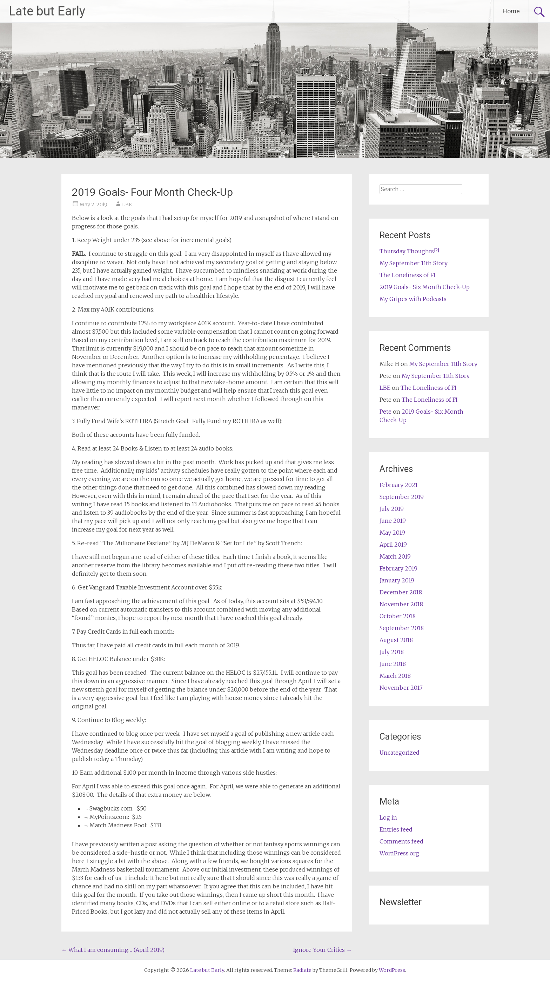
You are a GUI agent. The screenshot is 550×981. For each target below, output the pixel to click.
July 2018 (392, 651)
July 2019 (392, 508)
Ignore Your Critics (322, 949)
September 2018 (402, 628)
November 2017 (401, 687)
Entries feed (396, 829)
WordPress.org (399, 853)
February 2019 (398, 568)
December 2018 (401, 592)
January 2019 (397, 580)
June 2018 (393, 663)
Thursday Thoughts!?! (409, 251)
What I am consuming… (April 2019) (113, 949)
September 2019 (402, 496)
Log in (388, 817)
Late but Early (47, 11)
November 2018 (401, 604)
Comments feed (401, 841)
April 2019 (393, 544)
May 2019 (392, 532)
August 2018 (396, 639)
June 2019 (393, 520)
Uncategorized (400, 752)
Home (511, 11)
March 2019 (395, 556)
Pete (385, 411)
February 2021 (399, 484)
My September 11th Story (414, 263)
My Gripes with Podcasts (413, 298)
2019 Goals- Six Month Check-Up (425, 287)
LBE (127, 204)
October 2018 (398, 616)
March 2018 (395, 675)
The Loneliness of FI (407, 275)
